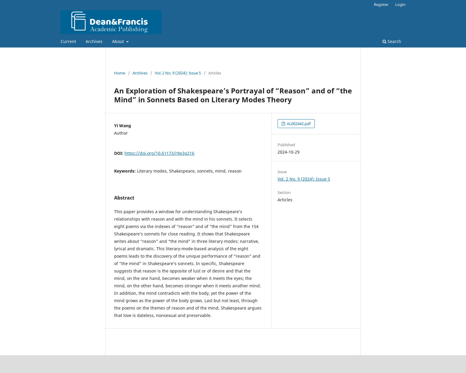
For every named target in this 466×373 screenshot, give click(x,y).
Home (119, 73)
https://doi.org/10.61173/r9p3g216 (159, 153)
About (118, 41)
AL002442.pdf (298, 123)
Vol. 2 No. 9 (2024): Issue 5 (178, 73)
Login (400, 4)
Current (68, 41)
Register (381, 4)
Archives (94, 41)
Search (391, 41)
